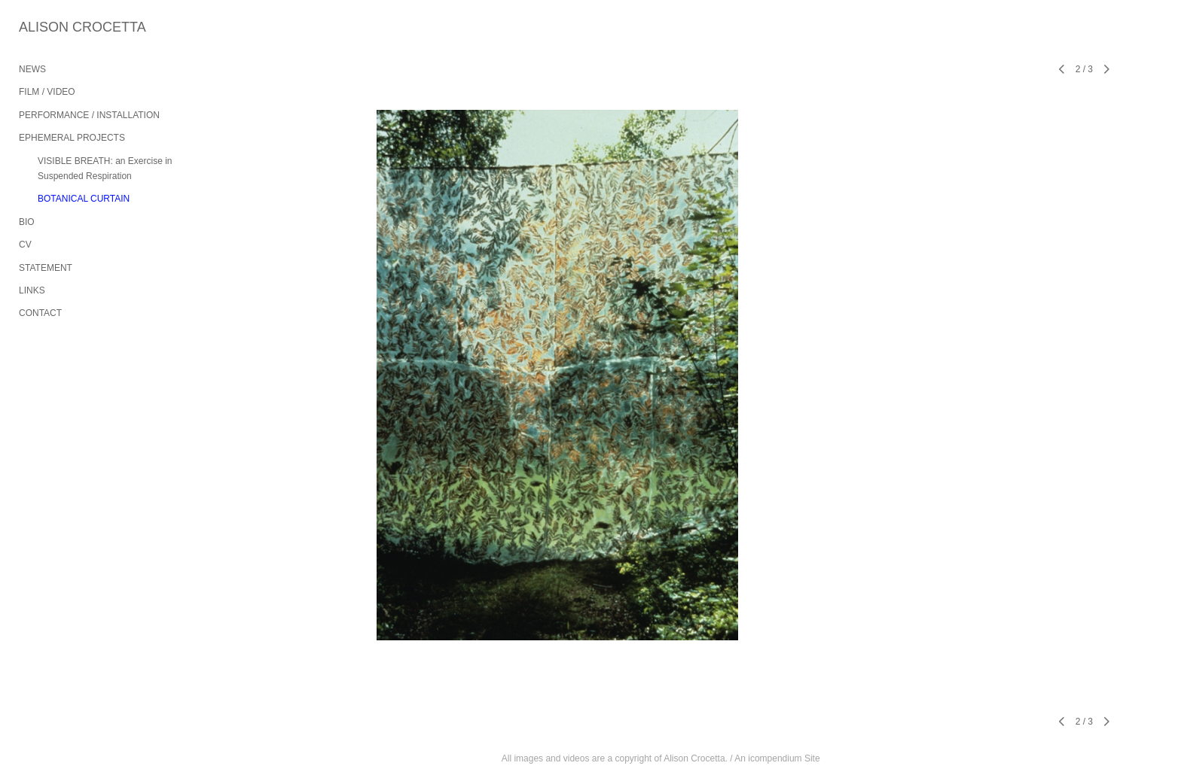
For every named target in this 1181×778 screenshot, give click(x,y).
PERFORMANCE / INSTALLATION (89, 115)
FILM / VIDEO (47, 92)
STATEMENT (45, 268)
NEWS (32, 69)
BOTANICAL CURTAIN (84, 198)
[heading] (56, 27)
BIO (27, 222)
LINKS (32, 290)
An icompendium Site (776, 758)
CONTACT (40, 313)
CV (25, 244)
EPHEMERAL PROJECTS (72, 137)
